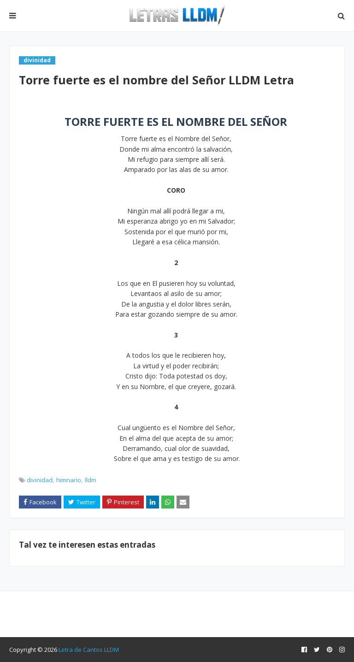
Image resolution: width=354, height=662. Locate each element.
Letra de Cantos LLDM (89, 649)
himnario (68, 480)
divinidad (40, 480)
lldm (90, 480)
